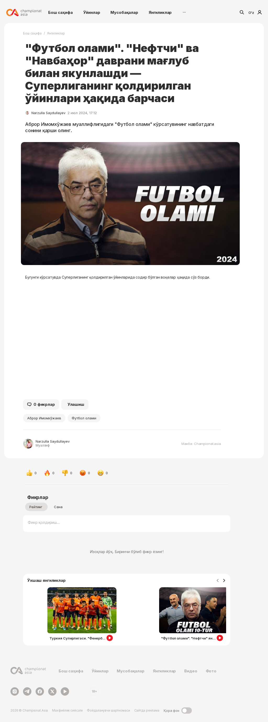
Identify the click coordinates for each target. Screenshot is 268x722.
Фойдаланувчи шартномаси (108, 710)
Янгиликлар (160, 12)
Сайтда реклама (146, 710)
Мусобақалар (124, 12)
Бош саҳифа (60, 12)
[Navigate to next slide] (224, 581)
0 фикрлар (41, 404)
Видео (190, 670)
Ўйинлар (91, 12)
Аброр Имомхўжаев (44, 418)
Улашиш (76, 404)
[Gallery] (126, 615)
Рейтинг (35, 507)
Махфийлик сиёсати (67, 710)
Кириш (260, 12)
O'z (251, 12)
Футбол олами (84, 418)
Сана (58, 507)
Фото (211, 670)
